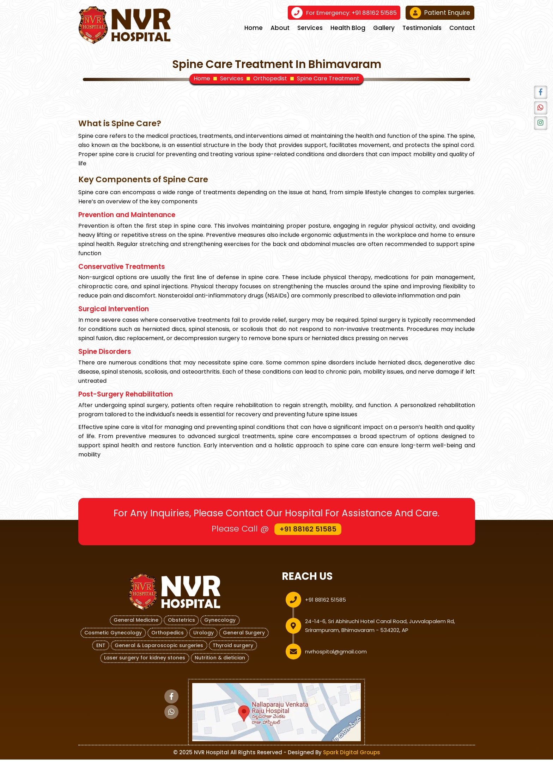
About (280, 28)
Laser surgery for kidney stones (144, 660)
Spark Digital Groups (351, 754)
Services (310, 28)
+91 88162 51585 (350, 12)
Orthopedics (167, 635)
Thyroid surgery (233, 648)
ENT (100, 648)
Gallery (384, 28)
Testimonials (422, 28)
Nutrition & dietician (220, 660)
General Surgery (245, 635)
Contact (462, 28)
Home (253, 28)
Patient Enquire (440, 12)
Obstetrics (181, 623)
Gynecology (220, 623)
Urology (203, 635)
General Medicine (135, 623)
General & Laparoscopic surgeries (159, 648)
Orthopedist (270, 78)
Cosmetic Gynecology (112, 635)
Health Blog (347, 28)
